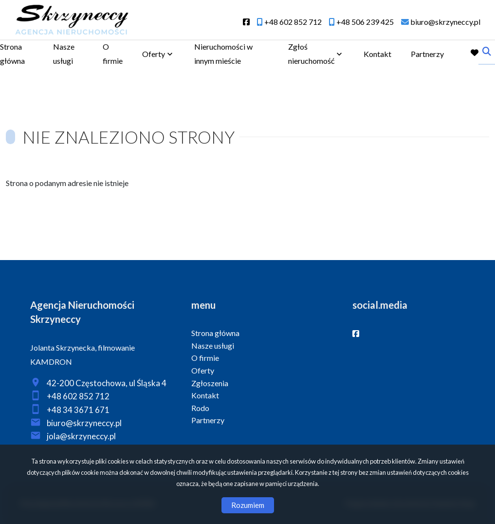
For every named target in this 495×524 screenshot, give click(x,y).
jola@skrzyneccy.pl (81, 436)
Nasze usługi (63, 53)
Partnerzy (427, 53)
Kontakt (377, 53)
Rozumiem (247, 505)
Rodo (200, 407)
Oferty (153, 53)
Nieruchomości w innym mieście (223, 53)
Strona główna (12, 53)
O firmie (113, 53)
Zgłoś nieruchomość (311, 53)
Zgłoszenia (209, 383)
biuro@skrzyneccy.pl (84, 423)
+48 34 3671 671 (78, 410)
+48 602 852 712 (78, 396)
